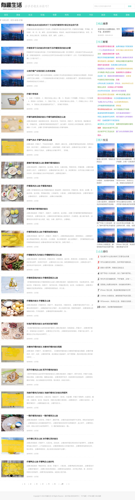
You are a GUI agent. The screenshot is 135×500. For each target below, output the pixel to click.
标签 (16, 20)
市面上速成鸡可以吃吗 (106, 117)
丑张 (99, 54)
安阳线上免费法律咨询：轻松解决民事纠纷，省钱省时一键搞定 (117, 284)
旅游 (103, 15)
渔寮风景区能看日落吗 (124, 124)
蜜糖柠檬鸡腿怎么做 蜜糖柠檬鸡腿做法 (43, 163)
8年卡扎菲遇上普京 (123, 94)
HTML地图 (91, 496)
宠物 (127, 15)
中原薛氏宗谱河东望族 (106, 80)
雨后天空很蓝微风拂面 (106, 57)
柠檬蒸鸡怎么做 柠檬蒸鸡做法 (39, 186)
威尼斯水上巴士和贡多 (106, 124)
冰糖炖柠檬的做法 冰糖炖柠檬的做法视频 (44, 347)
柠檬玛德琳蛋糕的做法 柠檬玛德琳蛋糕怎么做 (46, 117)
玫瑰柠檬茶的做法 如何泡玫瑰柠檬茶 (42, 324)
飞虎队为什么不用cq (105, 102)
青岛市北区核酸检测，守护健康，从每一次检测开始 (117, 279)
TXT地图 (84, 496)
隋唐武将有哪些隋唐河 (116, 76)
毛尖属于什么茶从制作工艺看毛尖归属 (114, 256)
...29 (62, 484)
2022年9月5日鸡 (104, 91)
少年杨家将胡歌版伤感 (106, 106)
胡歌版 (118, 106)
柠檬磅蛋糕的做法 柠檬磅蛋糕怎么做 (42, 278)
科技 (79, 15)
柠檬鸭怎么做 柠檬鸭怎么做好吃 (40, 462)
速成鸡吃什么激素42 (123, 72)
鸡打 (99, 120)
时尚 (67, 15)
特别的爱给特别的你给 (124, 69)
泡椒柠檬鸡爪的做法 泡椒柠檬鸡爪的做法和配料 (47, 393)
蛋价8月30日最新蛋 (118, 91)
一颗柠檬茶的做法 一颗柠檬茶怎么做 (42, 416)
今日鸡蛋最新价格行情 (122, 98)
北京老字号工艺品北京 (106, 131)
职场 (42, 15)
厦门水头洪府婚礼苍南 (124, 131)
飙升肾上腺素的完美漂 (124, 57)
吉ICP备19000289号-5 (72, 496)
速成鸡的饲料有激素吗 (106, 113)
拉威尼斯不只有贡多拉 (110, 120)
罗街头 (117, 83)
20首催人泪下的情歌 (115, 87)
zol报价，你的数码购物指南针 (111, 307)
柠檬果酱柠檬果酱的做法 (37, 209)
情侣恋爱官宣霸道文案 (106, 46)
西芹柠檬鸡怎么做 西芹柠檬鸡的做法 (42, 370)
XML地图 (98, 496)
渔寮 (99, 128)
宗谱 (117, 80)
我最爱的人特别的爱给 (106, 69)
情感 (115, 15)
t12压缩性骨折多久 (121, 102)
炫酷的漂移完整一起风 (110, 54)
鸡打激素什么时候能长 (124, 117)
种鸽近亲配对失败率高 (124, 61)
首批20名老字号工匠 (110, 128)
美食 (18, 15)
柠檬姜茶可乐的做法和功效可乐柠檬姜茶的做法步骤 (49, 48)
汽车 (91, 15)
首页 (6, 15)
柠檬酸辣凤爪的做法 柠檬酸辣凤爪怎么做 (44, 255)
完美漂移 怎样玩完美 (119, 65)
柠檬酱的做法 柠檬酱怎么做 (38, 301)
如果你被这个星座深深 (124, 46)
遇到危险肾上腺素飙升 (106, 61)
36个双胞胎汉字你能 (121, 109)
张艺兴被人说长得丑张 (124, 50)
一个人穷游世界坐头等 (106, 50)
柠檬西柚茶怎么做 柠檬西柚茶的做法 (42, 232)
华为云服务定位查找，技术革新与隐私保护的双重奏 (117, 262)
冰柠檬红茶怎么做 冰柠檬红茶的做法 (42, 439)
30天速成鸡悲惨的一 (123, 113)
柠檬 (21, 20)
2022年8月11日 (127, 83)
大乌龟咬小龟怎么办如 (106, 72)
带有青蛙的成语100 (105, 109)
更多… (100, 135)
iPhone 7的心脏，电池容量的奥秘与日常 (115, 290)
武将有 (128, 76)
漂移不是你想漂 (103, 65)
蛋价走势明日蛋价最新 (106, 94)
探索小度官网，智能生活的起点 (112, 268)
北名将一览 (102, 76)
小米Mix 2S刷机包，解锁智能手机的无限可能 (117, 296)
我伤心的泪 (102, 87)
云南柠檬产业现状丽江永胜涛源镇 (41, 71)
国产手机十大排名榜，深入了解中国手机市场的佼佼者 (117, 273)
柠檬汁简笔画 (32, 94)
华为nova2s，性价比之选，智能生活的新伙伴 (117, 301)
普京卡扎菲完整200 (105, 98)
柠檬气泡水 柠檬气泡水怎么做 (39, 140)
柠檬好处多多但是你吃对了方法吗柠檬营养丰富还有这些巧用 (52, 25)
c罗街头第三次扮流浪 (106, 83)
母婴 (55, 15)
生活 (30, 15)
